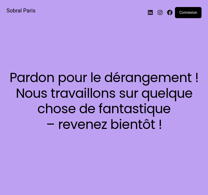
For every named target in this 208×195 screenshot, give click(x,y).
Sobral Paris (20, 10)
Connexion (188, 12)
